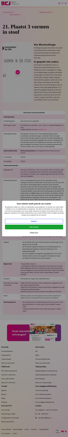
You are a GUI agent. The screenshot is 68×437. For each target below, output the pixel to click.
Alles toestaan (34, 227)
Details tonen (34, 232)
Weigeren (34, 221)
